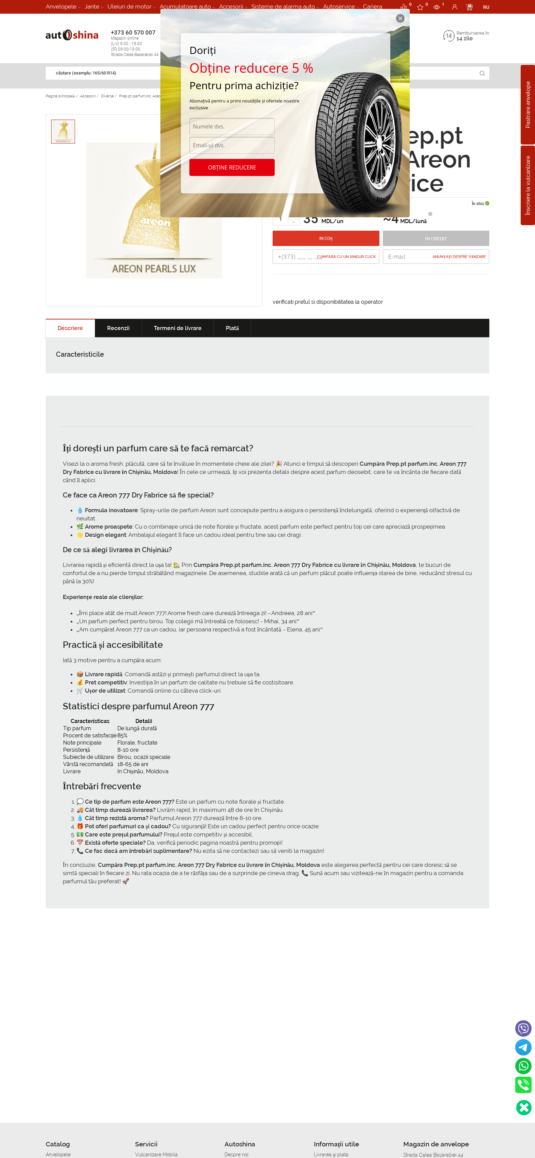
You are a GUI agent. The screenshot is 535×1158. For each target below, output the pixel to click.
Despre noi (236, 1154)
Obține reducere (232, 167)
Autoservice (339, 6)
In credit (436, 238)
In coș (326, 238)
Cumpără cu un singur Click (346, 257)
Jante (92, 6)
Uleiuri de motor (129, 6)
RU (486, 7)
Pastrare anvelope (528, 104)
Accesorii (231, 6)
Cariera (372, 6)
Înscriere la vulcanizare (528, 185)
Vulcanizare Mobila (156, 1154)
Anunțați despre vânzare (459, 257)
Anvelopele (61, 6)
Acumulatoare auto (185, 6)
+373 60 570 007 (142, 43)
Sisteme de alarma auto (283, 6)
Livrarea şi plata (331, 1154)
